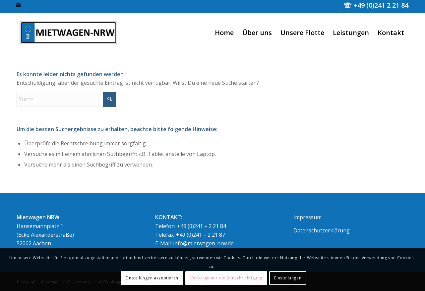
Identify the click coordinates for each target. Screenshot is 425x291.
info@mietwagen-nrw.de (203, 243)
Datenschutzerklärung (321, 230)
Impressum (307, 217)
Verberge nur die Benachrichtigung (226, 278)
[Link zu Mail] (19, 5)
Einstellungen (287, 278)
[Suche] (66, 99)
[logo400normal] (69, 32)
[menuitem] (224, 32)
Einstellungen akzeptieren (152, 278)
